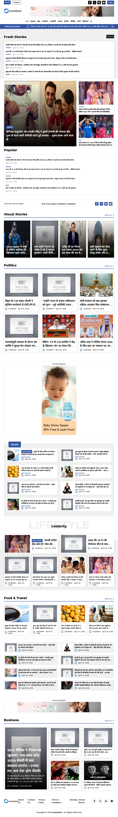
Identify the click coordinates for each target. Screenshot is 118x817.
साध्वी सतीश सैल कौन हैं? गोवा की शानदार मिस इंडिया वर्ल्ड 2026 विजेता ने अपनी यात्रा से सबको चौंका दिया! (40, 45)
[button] (91, 21)
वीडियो (73, 21)
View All (109, 215)
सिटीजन (85, 21)
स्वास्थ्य (33, 21)
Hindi (7, 2)
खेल (38, 21)
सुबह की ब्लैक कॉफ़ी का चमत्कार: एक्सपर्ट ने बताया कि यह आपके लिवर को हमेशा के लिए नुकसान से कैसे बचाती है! (43, 71)
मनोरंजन (45, 21)
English (17, 2)
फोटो (79, 21)
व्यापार (60, 21)
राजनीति (53, 21)
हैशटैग (66, 21)
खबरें (7, 68)
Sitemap (73, 800)
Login (110, 2)
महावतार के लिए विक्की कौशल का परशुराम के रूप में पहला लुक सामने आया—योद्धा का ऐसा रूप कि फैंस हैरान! (41, 58)
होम (27, 21)
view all (109, 266)
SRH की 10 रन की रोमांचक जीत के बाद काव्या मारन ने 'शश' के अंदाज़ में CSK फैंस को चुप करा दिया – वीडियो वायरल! (44, 51)
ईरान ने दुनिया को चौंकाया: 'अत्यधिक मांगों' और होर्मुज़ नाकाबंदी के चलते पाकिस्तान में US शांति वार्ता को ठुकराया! (42, 65)
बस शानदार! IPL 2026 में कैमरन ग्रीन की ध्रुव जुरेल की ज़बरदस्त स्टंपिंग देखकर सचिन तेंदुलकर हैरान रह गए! (95, 144)
